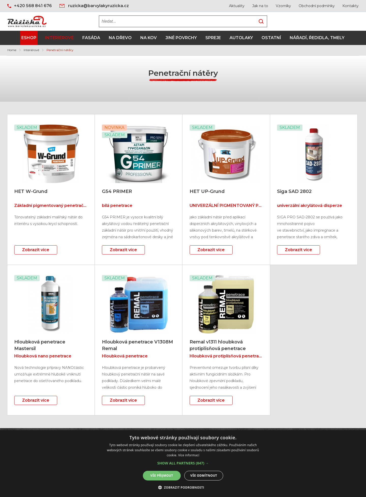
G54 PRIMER (117, 191)
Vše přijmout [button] (161, 475)
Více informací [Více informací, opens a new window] (188, 455)
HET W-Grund (31, 191)
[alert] (183, 463)
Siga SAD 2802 (294, 191)
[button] (183, 463)
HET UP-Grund (207, 191)
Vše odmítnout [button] (203, 475)
